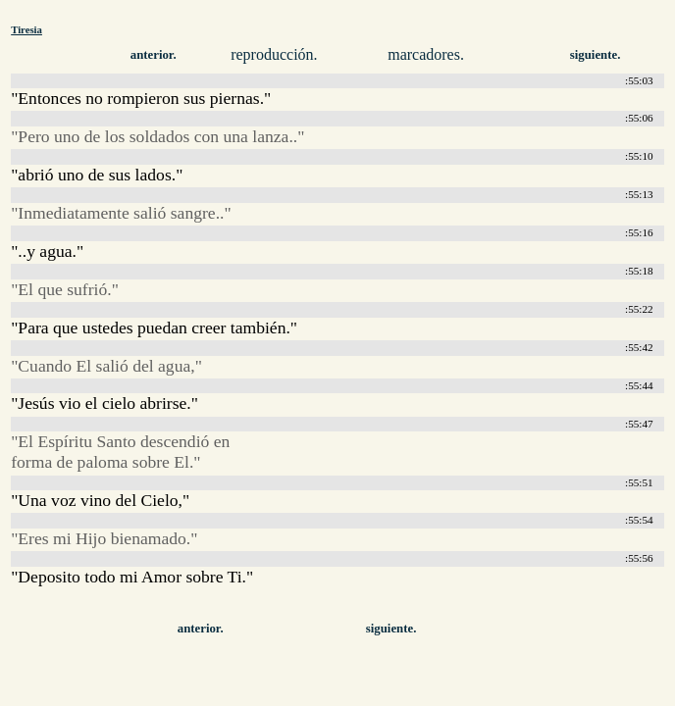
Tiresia (26, 29)
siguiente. (595, 55)
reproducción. (274, 54)
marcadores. (426, 54)
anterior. (153, 55)
